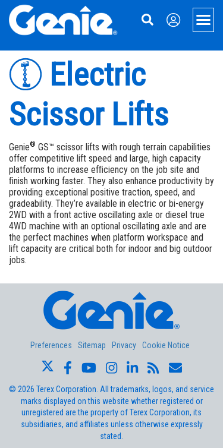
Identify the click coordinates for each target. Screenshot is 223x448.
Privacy (124, 345)
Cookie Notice (166, 345)
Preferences (51, 345)
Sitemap (92, 345)
